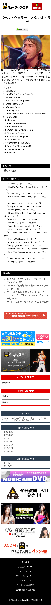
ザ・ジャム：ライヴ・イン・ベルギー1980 (28, 302)
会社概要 (25, 562)
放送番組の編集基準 (25, 585)
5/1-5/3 (7, 438)
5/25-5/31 (8, 451)
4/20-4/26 (8, 432)
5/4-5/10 (8, 442)
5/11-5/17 (8, 445)
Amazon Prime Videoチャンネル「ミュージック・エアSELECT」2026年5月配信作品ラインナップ (24, 419)
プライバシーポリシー (25, 576)
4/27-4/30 (8, 435)
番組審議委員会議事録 (25, 590)
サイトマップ (25, 580)
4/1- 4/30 (8, 463)
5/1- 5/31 (8, 466)
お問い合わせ (25, 571)
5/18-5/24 (8, 448)
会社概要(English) (25, 567)
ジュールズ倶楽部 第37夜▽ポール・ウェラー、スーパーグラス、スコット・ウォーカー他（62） (28, 295)
